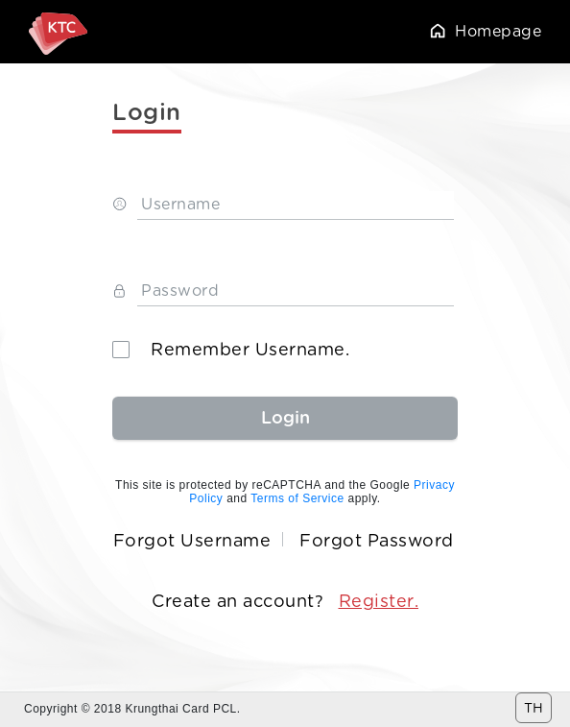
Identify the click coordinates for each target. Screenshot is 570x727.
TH (533, 707)
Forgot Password (376, 540)
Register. (379, 601)
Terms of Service (297, 498)
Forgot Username (192, 540)
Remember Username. (230, 349)
